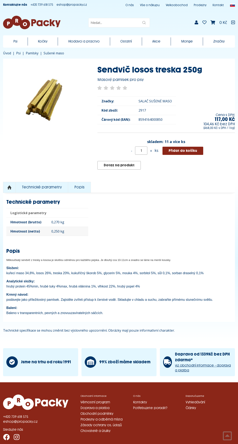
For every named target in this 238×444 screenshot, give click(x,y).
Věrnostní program (95, 402)
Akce (156, 41)
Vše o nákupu (150, 5)
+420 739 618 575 (41, 5)
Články (191, 408)
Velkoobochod (177, 5)
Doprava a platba (94, 408)
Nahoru (9, 187)
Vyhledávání (195, 402)
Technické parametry (42, 187)
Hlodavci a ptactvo (84, 41)
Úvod (7, 53)
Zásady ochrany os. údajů (101, 425)
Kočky (42, 41)
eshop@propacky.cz (71, 5)
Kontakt (218, 5)
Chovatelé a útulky (95, 431)
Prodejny (200, 5)
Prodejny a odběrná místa (101, 419)
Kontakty (140, 402)
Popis (79, 187)
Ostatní (126, 41)
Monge (187, 41)
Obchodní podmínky (96, 414)
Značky (219, 41)
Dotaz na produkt (119, 165)
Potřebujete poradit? (150, 408)
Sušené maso (54, 53)
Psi (15, 41)
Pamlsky (32, 53)
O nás (129, 5)
